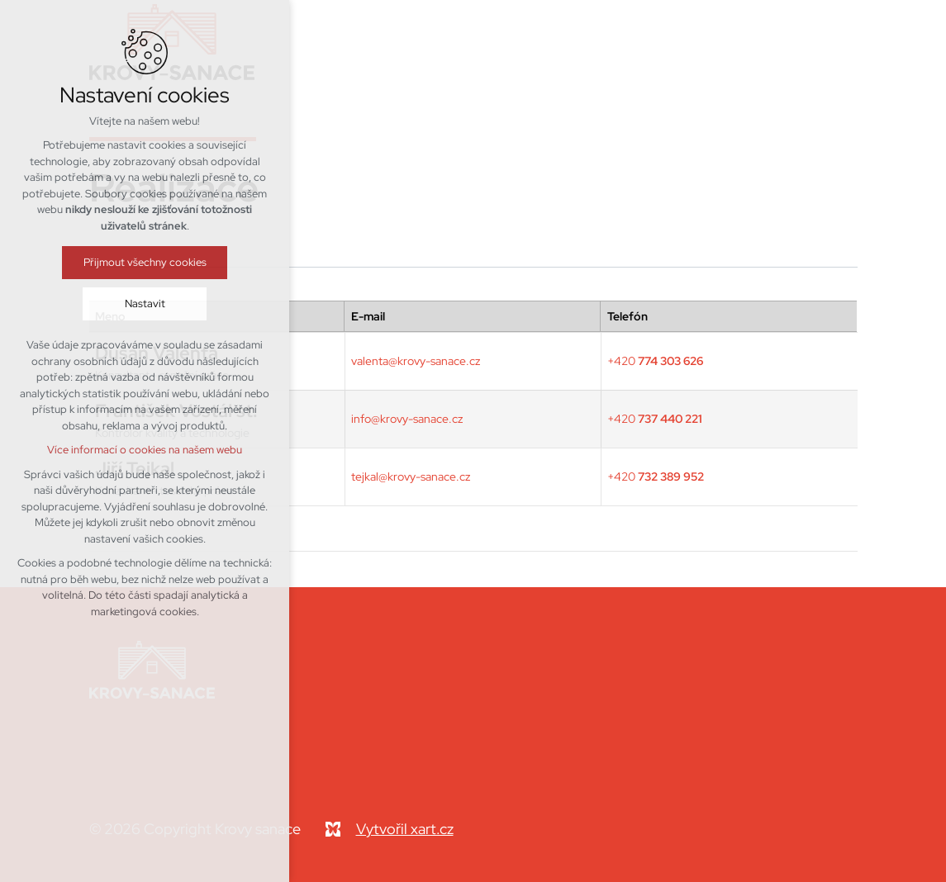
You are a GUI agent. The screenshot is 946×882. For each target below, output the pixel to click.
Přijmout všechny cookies (145, 262)
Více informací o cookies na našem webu (144, 450)
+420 (655, 360)
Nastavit (145, 303)
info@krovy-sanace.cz (407, 418)
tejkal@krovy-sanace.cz (410, 476)
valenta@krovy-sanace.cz (415, 360)
